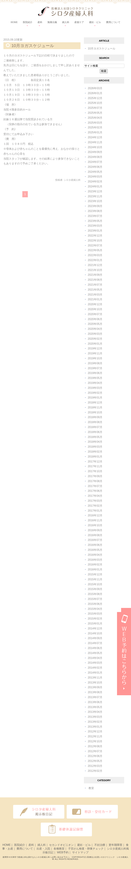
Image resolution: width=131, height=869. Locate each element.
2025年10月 (95, 102)
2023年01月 (95, 230)
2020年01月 (95, 343)
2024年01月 (95, 186)
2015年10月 (95, 584)
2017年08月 (95, 481)
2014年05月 (95, 653)
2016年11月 (95, 520)
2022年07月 (95, 245)
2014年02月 (95, 667)
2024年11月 (95, 142)
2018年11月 (95, 407)
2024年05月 (95, 171)
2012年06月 (95, 756)
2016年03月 (95, 559)
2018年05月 (95, 437)
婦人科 (42, 844)
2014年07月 (95, 643)
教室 (91, 788)
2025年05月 (95, 112)
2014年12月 (95, 628)
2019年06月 (95, 373)
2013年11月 (95, 677)
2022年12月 (95, 235)
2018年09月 (95, 417)
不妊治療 (99, 844)
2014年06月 (95, 648)
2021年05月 (95, 289)
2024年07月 (95, 161)
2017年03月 (95, 500)
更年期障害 (115, 844)
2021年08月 (95, 279)
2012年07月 (95, 751)
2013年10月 (95, 682)
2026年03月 (95, 88)
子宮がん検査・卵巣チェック (86, 848)
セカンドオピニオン (61, 844)
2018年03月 (95, 446)
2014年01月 (95, 672)
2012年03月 (95, 765)
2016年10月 (95, 525)
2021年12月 (95, 265)
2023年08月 (95, 211)
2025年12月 (95, 98)
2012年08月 (95, 746)
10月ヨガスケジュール (32, 45)
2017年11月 (95, 466)
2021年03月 (95, 294)
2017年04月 (95, 495)
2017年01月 (95, 510)
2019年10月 (95, 358)
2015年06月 (95, 603)
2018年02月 (95, 451)
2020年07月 (95, 314)
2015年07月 (95, 599)
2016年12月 (95, 515)
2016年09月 (95, 530)
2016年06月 (95, 544)
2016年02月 (95, 564)
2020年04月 (95, 328)
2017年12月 (95, 461)
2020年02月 (95, 338)
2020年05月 (95, 323)
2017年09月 (95, 476)
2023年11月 (95, 196)
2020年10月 (95, 309)
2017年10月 (95, 471)
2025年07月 (95, 107)
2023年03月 (95, 225)
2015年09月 (95, 589)
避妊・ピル (84, 844)
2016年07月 (95, 540)
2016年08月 (95, 535)
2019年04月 (95, 382)
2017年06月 (95, 490)
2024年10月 (95, 147)
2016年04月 (95, 554)
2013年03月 (95, 716)
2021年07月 (95, 284)
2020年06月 (95, 319)
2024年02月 (95, 181)
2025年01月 (95, 132)
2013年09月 (95, 687)
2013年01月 (95, 726)
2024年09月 (95, 152)
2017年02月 (95, 505)
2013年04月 (95, 711)
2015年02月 (95, 618)
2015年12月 (95, 574)
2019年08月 (95, 363)
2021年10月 (95, 270)
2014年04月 (95, 658)
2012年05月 (95, 761)
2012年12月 (95, 731)
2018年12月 (95, 402)
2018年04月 (95, 441)
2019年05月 (95, 378)
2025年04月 (95, 117)
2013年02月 (95, 721)
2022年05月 (95, 250)
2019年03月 (95, 387)
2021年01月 (95, 299)
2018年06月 (95, 432)
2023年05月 (95, 220)
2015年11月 (95, 579)
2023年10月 (95, 201)
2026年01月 (95, 93)
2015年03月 (95, 613)
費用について (113, 22)
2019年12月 (95, 348)
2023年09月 (95, 206)
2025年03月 (95, 122)
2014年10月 (95, 633)
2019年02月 (95, 392)
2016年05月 (95, 549)
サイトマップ (80, 852)
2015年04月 (95, 608)
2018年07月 (95, 427)
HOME (14, 22)
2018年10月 (95, 412)
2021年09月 (95, 274)
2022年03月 (95, 255)
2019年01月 (95, 397)
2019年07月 (95, 368)
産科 (31, 844)
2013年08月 (95, 692)
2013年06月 (95, 702)
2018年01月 (95, 456)
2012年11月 (95, 736)
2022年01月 (95, 260)
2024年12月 (95, 137)
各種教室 (59, 848)
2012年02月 (95, 770)
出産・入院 (43, 848)
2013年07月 (95, 697)
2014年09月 (95, 638)
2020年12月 (95, 304)
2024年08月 (95, 157)
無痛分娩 (52, 22)
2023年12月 (95, 191)
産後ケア (79, 22)
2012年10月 (95, 741)
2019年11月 (95, 353)
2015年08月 (95, 594)
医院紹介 (19, 844)
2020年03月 (95, 333)
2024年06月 (95, 166)
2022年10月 (95, 240)
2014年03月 (95, 662)
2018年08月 (95, 422)
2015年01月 (95, 623)
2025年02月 (95, 127)
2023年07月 (95, 216)
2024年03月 (95, 176)
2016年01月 (95, 569)
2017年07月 (95, 486)
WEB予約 (63, 852)
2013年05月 (95, 707)
